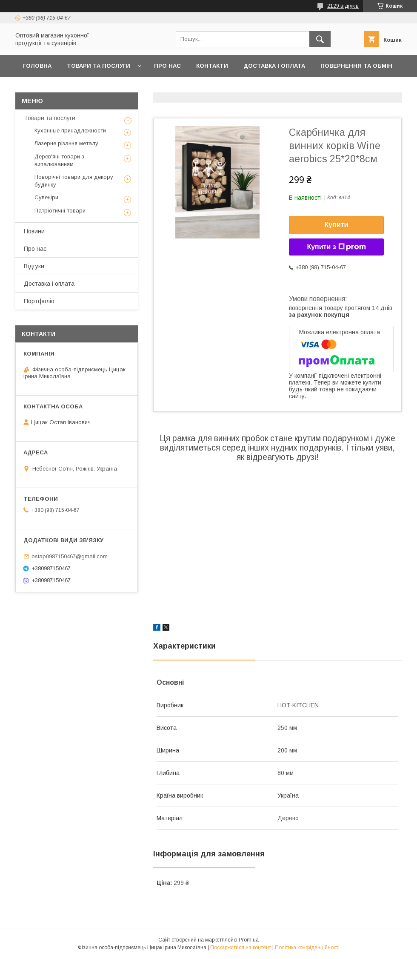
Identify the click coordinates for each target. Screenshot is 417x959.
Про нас (167, 66)
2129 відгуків (343, 6)
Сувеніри (46, 197)
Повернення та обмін (356, 66)
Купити (336, 224)
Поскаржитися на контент (240, 947)
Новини (34, 231)
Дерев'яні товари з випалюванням (59, 160)
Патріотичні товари (60, 210)
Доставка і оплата (274, 66)
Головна (37, 66)
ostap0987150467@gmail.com (69, 556)
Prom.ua (249, 940)
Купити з (336, 247)
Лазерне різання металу (66, 143)
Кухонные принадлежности (70, 130)
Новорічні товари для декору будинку (73, 181)
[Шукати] (320, 39)
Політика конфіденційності (307, 947)
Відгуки (34, 266)
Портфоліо (39, 301)
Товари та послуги (98, 66)
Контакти (212, 66)
